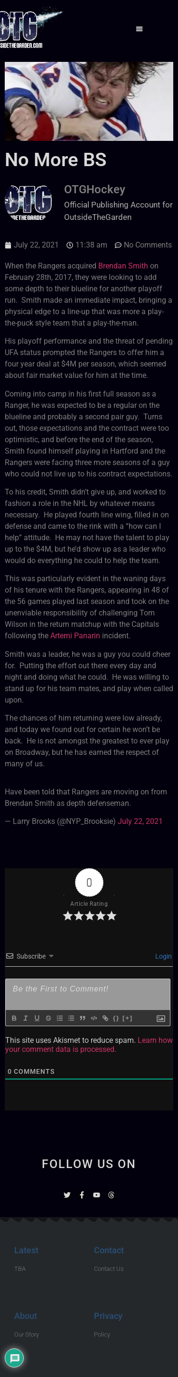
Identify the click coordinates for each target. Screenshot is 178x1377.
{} (116, 1017)
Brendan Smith (123, 265)
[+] (127, 1017)
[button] (139, 28)
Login (163, 956)
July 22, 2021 (140, 821)
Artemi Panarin (75, 635)
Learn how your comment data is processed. (89, 1045)
